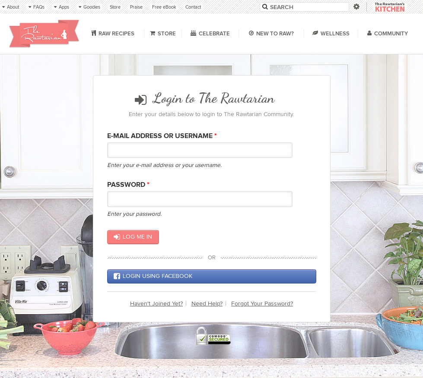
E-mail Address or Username (162, 136)
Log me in (133, 237)
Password (128, 185)
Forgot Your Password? (262, 303)
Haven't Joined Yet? (156, 303)
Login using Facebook (153, 276)
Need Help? (207, 303)
